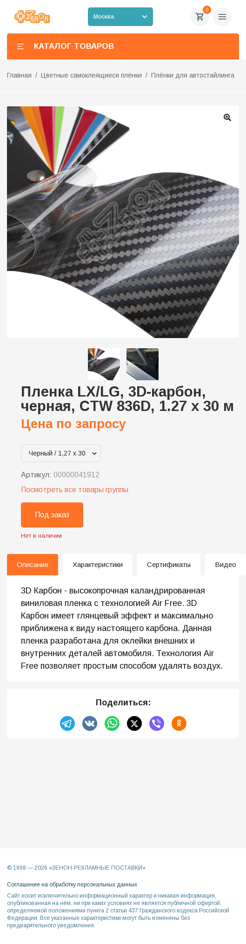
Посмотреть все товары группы (74, 490)
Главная (19, 75)
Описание (32, 564)
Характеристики (98, 564)
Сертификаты (169, 564)
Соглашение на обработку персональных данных (72, 884)
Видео (225, 564)
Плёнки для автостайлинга (192, 75)
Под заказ (52, 515)
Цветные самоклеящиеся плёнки (91, 75)
